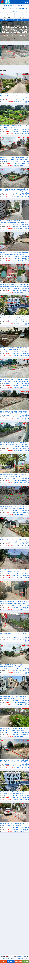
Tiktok (10, 961)
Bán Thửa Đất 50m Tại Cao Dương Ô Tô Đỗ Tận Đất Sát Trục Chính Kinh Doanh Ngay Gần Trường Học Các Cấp (14, 444)
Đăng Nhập (25, 2)
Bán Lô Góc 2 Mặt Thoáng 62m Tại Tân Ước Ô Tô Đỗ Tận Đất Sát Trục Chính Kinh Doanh (14, 824)
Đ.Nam (23, 232)
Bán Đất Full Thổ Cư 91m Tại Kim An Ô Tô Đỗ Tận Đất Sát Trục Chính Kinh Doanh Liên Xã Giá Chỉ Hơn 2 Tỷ (14, 729)
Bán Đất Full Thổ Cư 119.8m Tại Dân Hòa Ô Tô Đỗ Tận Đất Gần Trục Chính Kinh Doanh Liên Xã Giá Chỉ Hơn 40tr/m (14, 761)
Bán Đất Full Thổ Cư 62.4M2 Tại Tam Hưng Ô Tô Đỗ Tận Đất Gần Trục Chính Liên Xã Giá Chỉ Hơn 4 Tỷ (14, 539)
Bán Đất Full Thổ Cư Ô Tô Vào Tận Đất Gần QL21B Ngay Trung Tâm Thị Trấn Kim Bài (14, 94)
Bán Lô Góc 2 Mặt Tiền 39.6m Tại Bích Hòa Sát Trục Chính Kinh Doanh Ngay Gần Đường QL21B (13, 221)
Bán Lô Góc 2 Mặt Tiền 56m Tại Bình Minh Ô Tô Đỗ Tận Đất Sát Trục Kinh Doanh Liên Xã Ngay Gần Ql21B (14, 190)
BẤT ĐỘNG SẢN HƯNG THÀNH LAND (12, 958)
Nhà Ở (5, 6)
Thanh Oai (2, 74)
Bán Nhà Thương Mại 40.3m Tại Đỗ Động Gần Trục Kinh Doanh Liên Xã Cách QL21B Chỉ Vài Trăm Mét (14, 317)
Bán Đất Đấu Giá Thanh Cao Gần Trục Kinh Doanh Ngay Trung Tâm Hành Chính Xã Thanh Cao (14, 253)
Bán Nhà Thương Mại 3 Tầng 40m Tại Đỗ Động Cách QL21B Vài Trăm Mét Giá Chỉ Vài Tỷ (13, 792)
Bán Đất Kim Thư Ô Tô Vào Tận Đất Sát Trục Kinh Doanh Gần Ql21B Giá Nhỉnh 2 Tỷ (14, 570)
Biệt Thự (24, 8)
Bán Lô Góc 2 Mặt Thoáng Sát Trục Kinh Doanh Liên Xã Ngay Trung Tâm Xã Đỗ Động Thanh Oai (13, 412)
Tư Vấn (15, 98)
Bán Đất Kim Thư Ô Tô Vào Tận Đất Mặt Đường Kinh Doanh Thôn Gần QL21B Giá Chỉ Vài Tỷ (13, 697)
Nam (24, 581)
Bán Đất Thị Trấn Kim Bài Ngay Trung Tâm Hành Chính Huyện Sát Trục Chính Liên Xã (13, 126)
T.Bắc (24, 169)
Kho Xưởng (5, 8)
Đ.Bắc (23, 74)
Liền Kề (14, 11)
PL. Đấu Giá (11, 6)
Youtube (18, 961)
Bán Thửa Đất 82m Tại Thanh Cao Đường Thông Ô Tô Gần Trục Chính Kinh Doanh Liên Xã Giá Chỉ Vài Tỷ (14, 602)
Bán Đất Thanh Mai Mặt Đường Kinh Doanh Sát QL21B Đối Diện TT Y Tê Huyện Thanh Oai (13, 475)
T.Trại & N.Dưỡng (20, 6)
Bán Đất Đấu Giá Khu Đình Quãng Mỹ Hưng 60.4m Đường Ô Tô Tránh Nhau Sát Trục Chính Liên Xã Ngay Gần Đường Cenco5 (14, 158)
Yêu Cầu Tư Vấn (23, 19)
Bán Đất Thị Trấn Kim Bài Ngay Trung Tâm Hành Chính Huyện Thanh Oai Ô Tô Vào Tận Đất (13, 665)
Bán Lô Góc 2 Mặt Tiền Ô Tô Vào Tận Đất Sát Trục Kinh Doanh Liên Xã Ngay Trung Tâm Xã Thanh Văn (14, 285)
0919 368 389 (23, 956)
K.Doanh (20, 137)
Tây (23, 518)
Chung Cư (12, 8)
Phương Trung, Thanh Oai (15, 35)
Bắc (23, 423)
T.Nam (24, 137)
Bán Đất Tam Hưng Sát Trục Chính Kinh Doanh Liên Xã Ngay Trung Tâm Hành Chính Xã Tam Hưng (14, 634)
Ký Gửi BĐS (4, 19)
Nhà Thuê (18, 8)
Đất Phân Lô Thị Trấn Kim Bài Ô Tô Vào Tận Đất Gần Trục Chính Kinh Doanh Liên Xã (13, 348)
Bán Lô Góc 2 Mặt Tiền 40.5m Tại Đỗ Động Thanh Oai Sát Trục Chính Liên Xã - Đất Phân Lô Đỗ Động (14, 380)
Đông (24, 740)
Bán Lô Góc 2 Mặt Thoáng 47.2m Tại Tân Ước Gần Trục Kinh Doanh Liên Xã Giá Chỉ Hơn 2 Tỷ (14, 507)
